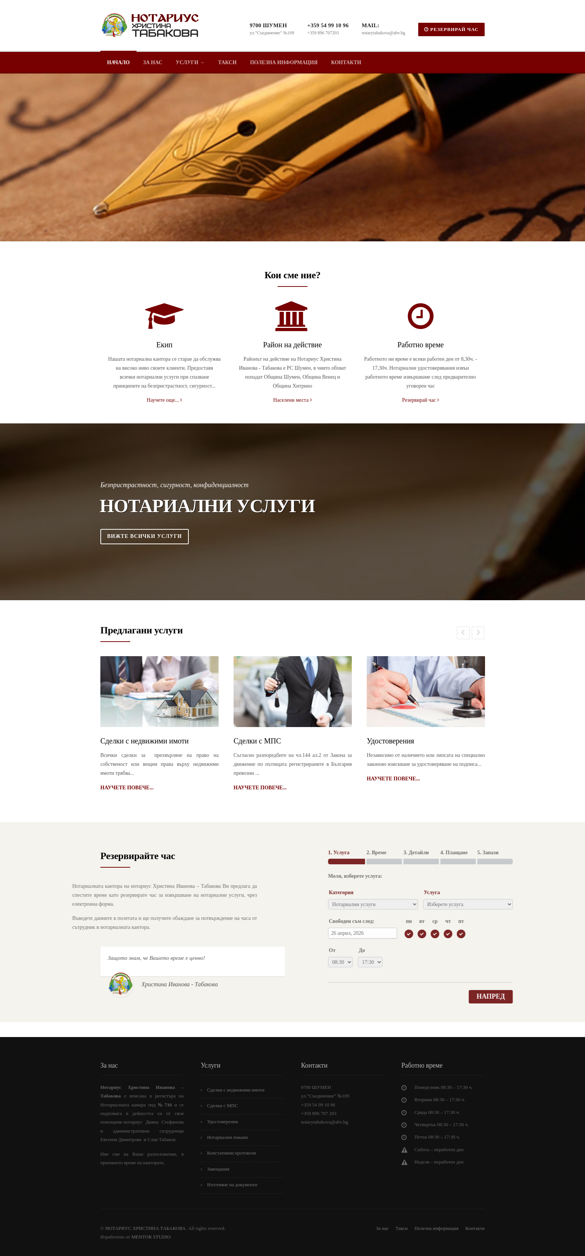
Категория (488, 892)
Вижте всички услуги (144, 536)
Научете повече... (126, 787)
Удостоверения (390, 741)
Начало (118, 62)
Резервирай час (420, 400)
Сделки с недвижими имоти (144, 741)
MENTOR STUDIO (151, 1237)
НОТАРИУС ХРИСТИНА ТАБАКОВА (145, 1228)
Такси (227, 62)
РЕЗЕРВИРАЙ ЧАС (451, 29)
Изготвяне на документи (232, 1184)
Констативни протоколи (231, 1153)
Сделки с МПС (257, 741)
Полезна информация (283, 62)
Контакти (346, 62)
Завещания (218, 1169)
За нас (152, 62)
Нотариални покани (227, 1137)
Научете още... (164, 400)
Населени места (292, 400)
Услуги (187, 62)
